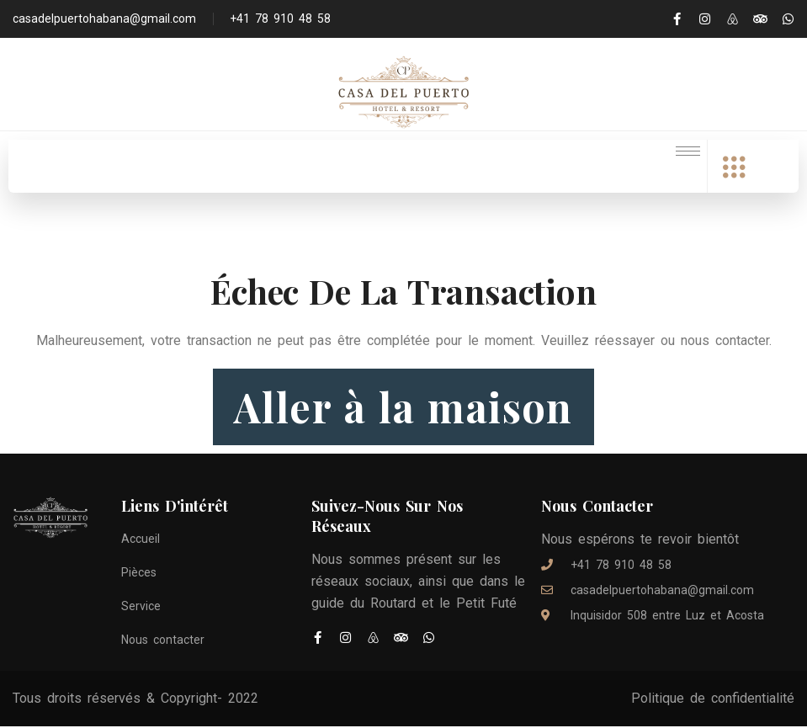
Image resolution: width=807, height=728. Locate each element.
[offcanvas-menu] (734, 168)
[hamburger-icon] (688, 151)
